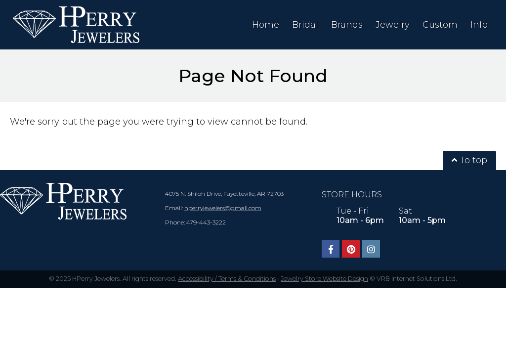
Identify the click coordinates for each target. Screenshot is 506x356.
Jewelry (393, 24)
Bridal (305, 24)
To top (469, 160)
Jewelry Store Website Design (324, 278)
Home (265, 24)
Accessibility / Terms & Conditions (227, 278)
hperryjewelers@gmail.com (222, 208)
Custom (440, 24)
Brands (347, 24)
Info (479, 24)
